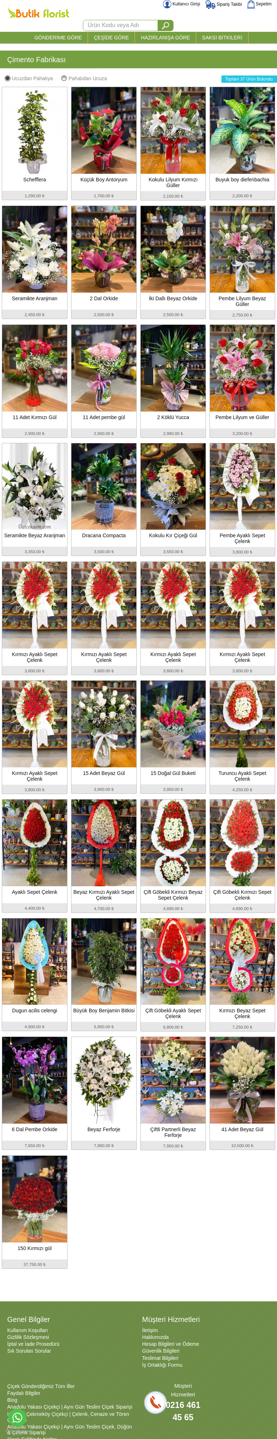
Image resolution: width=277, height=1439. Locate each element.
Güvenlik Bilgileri (160, 1351)
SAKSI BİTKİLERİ (222, 37)
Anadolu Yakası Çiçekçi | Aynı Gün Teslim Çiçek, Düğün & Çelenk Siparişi (69, 1429)
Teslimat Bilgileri (160, 1358)
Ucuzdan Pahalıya (29, 78)
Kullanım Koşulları (27, 1330)
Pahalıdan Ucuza (84, 78)
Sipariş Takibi (224, 4)
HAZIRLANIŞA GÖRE (165, 37)
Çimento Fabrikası (36, 59)
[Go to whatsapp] (17, 1418)
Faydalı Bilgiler (23, 1393)
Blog (12, 1400)
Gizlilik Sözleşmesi (28, 1337)
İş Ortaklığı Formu (162, 1365)
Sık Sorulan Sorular (29, 1351)
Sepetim (259, 4)
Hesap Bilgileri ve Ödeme (170, 1344)
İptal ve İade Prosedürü (33, 1344)
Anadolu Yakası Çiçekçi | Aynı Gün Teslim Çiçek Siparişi (69, 1407)
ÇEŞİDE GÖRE (111, 37)
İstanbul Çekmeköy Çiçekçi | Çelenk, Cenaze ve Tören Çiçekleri (68, 1417)
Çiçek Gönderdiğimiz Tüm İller (41, 1386)
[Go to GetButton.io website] (17, 1431)
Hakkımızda (155, 1337)
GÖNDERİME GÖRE (58, 37)
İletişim (150, 1330)
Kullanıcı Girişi (181, 4)
